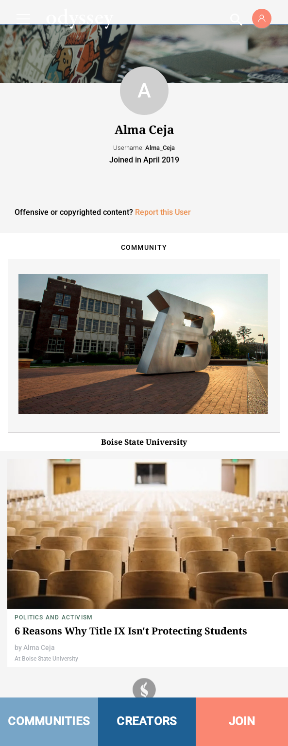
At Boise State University (46, 658)
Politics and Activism (54, 617)
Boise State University (144, 442)
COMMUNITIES (49, 721)
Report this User (163, 212)
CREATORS (147, 721)
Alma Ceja (39, 647)
